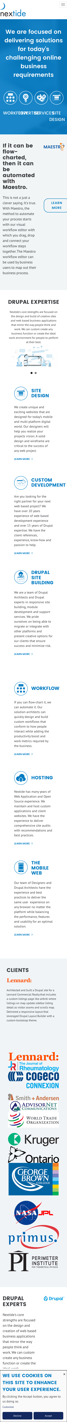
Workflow (10, 113)
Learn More (22, 459)
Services (41, 113)
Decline (17, 1415)
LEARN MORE (22, 654)
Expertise (25, 113)
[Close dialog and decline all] (64, 1372)
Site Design (56, 116)
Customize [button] (8, 1407)
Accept (48, 1415)
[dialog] (33, 1396)
